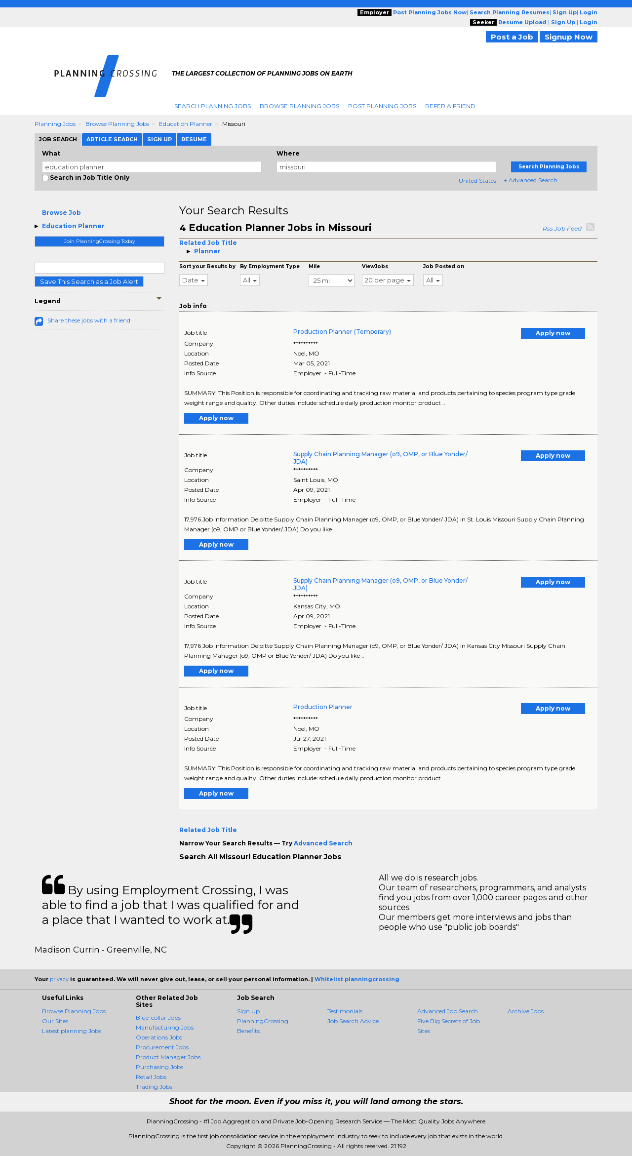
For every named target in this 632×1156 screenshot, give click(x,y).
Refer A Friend (450, 106)
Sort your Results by (207, 266)
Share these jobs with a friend (88, 320)
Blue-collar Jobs (158, 1017)
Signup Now (568, 36)
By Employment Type (270, 266)
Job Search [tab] (58, 139)
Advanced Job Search (447, 1011)
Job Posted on (443, 266)
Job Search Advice (353, 1021)
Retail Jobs (151, 1076)
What (51, 153)
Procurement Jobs (162, 1047)
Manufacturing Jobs (165, 1027)
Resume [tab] (194, 139)
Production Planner (323, 707)
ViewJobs (375, 266)
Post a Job (512, 36)
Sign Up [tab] (159, 139)
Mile (314, 266)
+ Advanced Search (530, 180)
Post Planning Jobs (382, 106)
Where (288, 153)
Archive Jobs (526, 1011)
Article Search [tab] (112, 139)
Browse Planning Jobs (299, 106)
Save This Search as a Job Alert (89, 281)
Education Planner (185, 123)
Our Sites (55, 1021)
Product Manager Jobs (168, 1057)
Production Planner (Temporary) (342, 331)
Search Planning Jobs (212, 106)
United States (477, 180)
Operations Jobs (159, 1037)
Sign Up (248, 1011)
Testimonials (344, 1011)
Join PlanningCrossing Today (99, 241)
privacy (59, 979)
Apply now (553, 333)
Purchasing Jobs (159, 1067)
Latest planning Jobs (71, 1031)
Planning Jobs (55, 123)
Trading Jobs (154, 1086)
